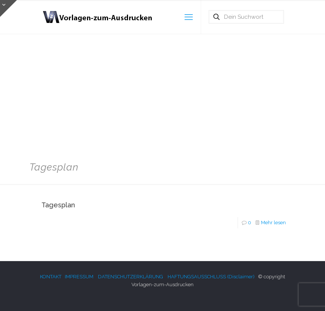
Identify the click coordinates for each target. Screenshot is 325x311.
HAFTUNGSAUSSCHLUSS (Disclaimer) (211, 276)
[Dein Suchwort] (246, 17)
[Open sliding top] (8, 8)
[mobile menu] (188, 17)
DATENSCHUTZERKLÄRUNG (130, 276)
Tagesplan (58, 205)
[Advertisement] (162, 93)
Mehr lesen (273, 222)
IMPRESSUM (79, 276)
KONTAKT (50, 276)
